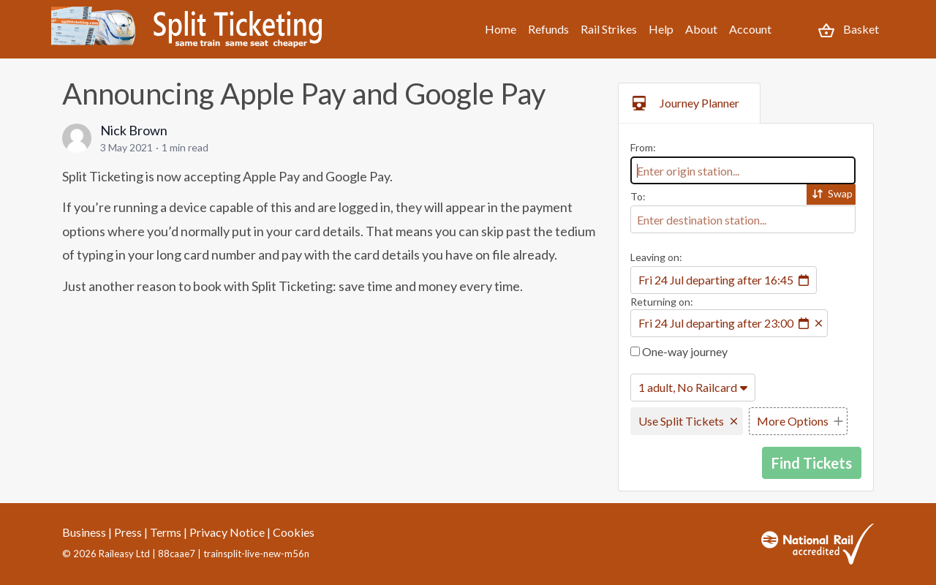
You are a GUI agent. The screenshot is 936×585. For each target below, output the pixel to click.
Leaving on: (656, 257)
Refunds (548, 29)
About (701, 29)
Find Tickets (811, 463)
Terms (165, 532)
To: (638, 196)
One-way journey (679, 351)
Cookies (293, 532)
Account (750, 29)
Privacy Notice (227, 532)
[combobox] (743, 170)
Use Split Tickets (681, 421)
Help (661, 29)
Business (84, 532)
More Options (793, 421)
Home (500, 29)
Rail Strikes (609, 29)
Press (128, 532)
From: (643, 147)
